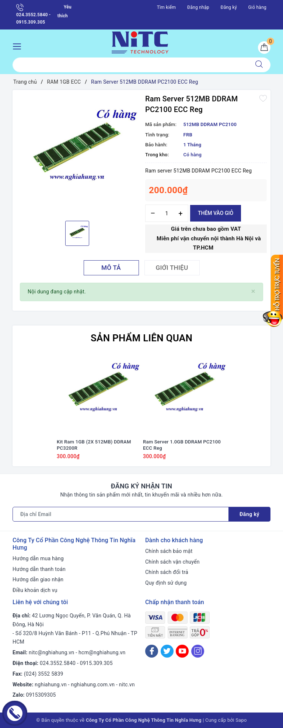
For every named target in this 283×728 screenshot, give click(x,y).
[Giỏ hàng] (264, 47)
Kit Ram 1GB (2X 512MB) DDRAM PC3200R (94, 445)
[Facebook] (151, 651)
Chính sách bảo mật (168, 551)
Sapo (241, 720)
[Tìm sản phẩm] (130, 65)
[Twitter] (167, 651)
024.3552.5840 (58, 663)
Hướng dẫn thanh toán (39, 569)
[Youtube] (182, 651)
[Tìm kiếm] (259, 65)
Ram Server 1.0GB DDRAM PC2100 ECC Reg (182, 445)
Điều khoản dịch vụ (35, 590)
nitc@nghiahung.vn (51, 652)
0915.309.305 (96, 663)
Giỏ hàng (257, 7)
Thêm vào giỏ (215, 213)
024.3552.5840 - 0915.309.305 (33, 14)
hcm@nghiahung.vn (101, 652)
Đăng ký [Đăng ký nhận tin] (249, 514)
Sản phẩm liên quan (141, 338)
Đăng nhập (198, 7)
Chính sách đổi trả (166, 572)
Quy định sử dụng (166, 583)
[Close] (253, 291)
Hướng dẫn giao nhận (38, 579)
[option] (77, 154)
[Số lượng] (166, 213)
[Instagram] (197, 651)
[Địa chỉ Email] (121, 514)
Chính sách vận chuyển (172, 562)
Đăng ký (228, 7)
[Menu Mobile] (19, 45)
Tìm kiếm (166, 7)
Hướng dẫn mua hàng (38, 558)
